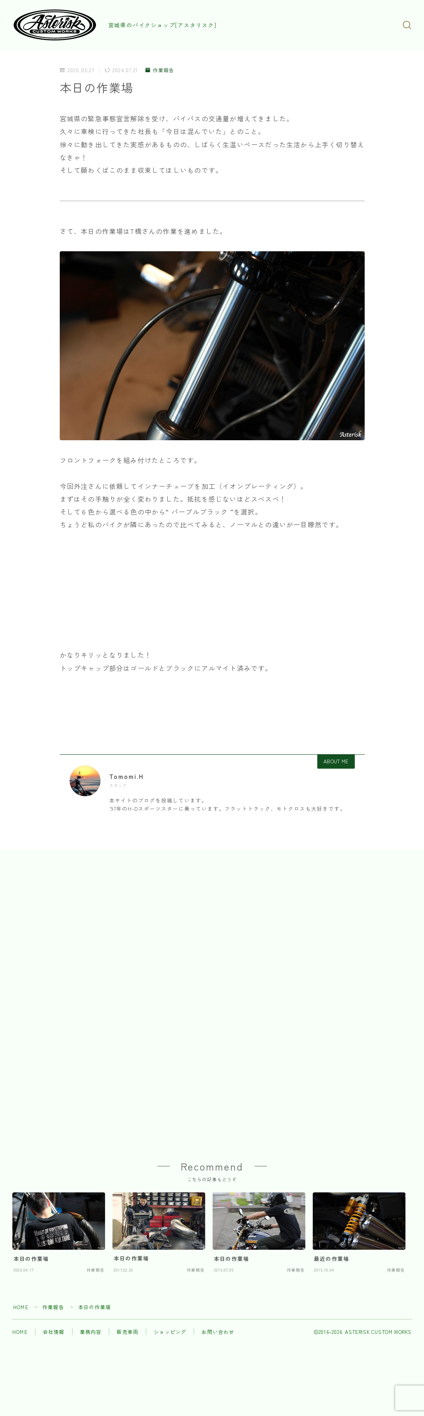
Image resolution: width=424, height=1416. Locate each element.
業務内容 (91, 1332)
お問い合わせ (217, 1332)
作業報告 (160, 70)
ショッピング (170, 1332)
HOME (20, 1308)
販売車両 (127, 1332)
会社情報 (54, 1332)
